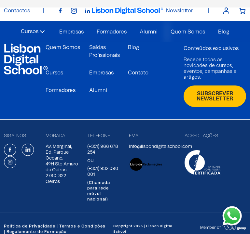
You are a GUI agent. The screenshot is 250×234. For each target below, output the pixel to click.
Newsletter (179, 10)
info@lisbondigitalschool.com (160, 146)
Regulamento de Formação (37, 232)
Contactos (17, 10)
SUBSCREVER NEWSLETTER (215, 96)
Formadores (112, 31)
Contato (138, 72)
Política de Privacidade (29, 226)
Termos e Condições (82, 226)
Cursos (54, 72)
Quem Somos (188, 31)
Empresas (71, 31)
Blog (223, 31)
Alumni (149, 31)
